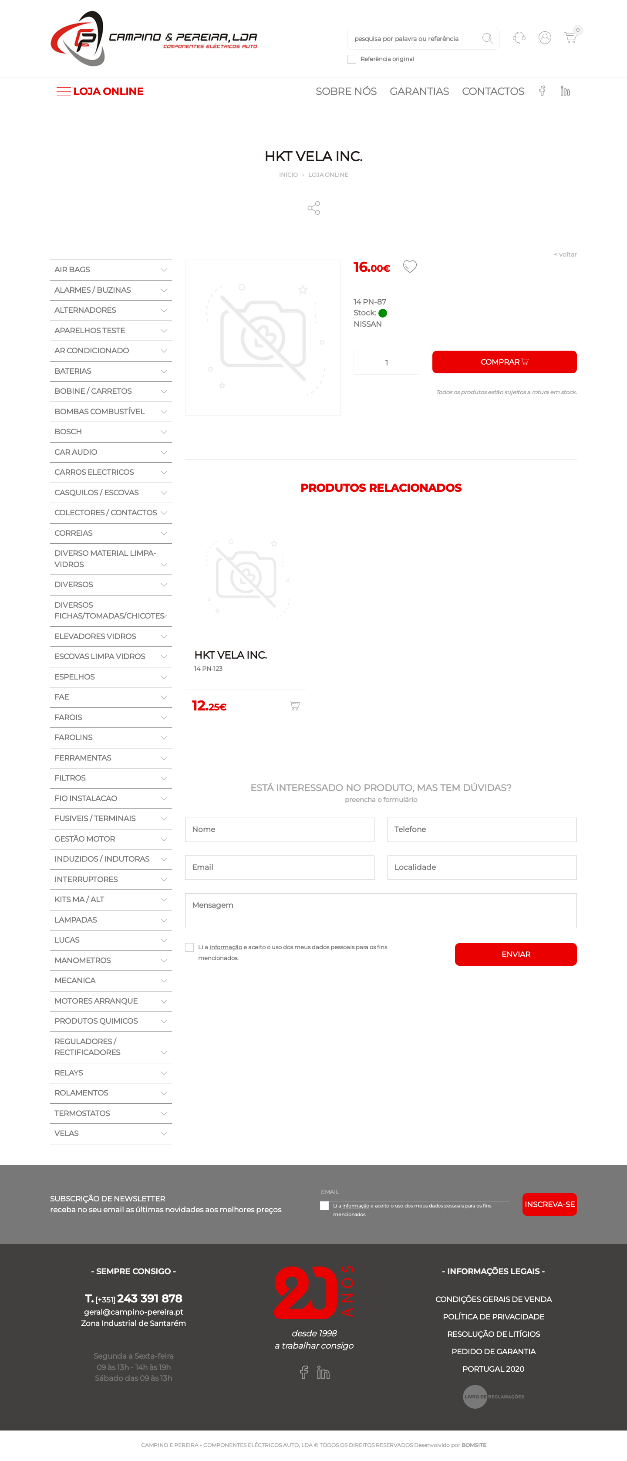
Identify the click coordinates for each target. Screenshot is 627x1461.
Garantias (419, 92)
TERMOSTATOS (82, 1114)
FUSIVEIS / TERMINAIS (94, 819)
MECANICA (74, 981)
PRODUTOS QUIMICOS (96, 1022)
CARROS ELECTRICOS (94, 473)
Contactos (493, 92)
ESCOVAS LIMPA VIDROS (99, 657)
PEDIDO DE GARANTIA (494, 1352)
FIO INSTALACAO (85, 799)
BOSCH (68, 432)
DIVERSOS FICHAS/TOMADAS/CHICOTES (109, 612)
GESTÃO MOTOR (84, 839)
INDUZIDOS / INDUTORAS (101, 860)
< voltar (565, 255)
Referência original (388, 59)
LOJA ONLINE (100, 92)
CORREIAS (73, 534)
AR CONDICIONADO (91, 351)
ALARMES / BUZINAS (92, 291)
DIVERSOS (73, 585)
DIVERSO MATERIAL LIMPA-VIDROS (105, 560)
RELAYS (68, 1073)
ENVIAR (516, 955)
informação (225, 947)
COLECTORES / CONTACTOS (105, 513)
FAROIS (68, 718)
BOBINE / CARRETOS (92, 392)
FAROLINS (73, 738)
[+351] (133, 1300)
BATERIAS (72, 372)
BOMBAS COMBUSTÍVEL (99, 412)
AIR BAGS (72, 270)
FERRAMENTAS (82, 758)
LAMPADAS (75, 921)
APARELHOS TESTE (89, 331)
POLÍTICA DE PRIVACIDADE (493, 1317)
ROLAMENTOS (81, 1093)
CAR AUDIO (75, 453)
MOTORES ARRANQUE (96, 1002)
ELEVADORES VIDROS (95, 637)
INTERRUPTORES (86, 880)
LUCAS (66, 941)
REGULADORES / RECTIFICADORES (87, 1048)
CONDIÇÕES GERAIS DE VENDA (493, 1300)
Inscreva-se (550, 1205)
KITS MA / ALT (79, 900)
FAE (61, 697)
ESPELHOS (74, 677)
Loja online (328, 175)
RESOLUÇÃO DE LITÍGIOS (493, 1335)
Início (288, 175)
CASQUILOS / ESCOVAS (96, 493)
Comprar (505, 362)
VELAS (66, 1134)
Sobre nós (346, 92)
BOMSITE (474, 1446)
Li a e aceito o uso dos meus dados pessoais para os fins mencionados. (292, 953)
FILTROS (69, 778)
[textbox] (423, 39)
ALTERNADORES (85, 311)
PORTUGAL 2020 (493, 1370)
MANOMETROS (82, 961)
